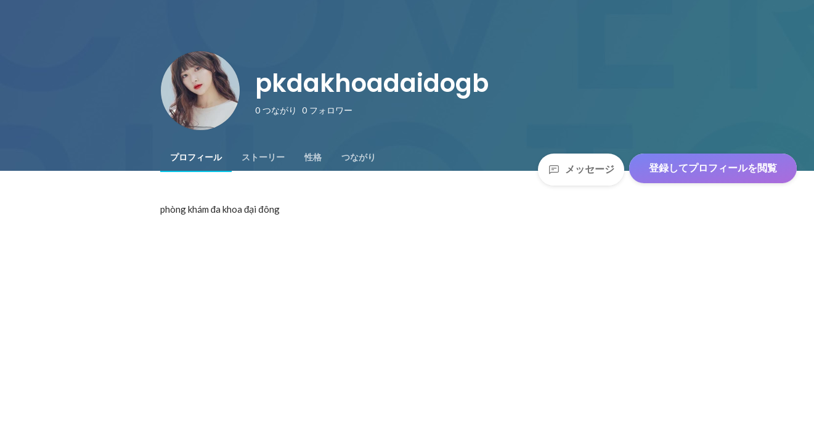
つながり (358, 157)
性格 (313, 157)
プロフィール (196, 157)
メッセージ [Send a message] (581, 169)
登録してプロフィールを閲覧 (713, 168)
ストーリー (263, 157)
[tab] (196, 157)
